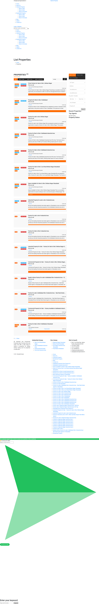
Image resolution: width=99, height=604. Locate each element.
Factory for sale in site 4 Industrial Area (38, 215)
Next (18, 338)
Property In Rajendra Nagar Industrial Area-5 (63, 425)
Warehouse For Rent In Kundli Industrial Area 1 (63, 371)
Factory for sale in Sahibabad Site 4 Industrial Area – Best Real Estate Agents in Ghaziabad (51, 293)
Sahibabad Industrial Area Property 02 (61, 363)
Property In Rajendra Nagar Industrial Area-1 (63, 419)
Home (17, 62)
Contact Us (55, 362)
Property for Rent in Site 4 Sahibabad (37, 100)
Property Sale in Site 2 (58, 428)
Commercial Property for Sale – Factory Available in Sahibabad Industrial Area (48, 308)
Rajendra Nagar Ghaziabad (59, 342)
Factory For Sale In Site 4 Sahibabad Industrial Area (64, 399)
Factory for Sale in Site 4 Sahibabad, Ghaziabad (40, 324)
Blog (54, 360)
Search (83, 109)
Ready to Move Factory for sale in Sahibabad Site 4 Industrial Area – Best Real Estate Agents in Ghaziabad (55, 277)
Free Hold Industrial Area (40, 350)
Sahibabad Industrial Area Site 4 (60, 365)
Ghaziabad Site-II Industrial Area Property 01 (63, 408)
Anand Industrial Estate (40, 348)
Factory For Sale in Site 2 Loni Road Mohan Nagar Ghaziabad (44, 166)
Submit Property (54, 0)
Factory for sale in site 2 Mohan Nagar (38, 116)
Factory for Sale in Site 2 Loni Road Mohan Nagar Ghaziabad (67, 388)
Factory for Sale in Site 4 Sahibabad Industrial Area (41, 150)
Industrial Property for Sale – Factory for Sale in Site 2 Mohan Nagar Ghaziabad (48, 246)
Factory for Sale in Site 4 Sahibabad (61, 397)
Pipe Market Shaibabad (58, 348)
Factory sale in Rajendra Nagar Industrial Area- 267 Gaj (65, 407)
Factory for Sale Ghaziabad (59, 383)
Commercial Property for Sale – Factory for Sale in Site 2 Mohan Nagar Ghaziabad (49, 262)
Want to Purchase (39, 79)
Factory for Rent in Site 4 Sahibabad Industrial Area (41, 133)
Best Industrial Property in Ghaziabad (61, 374)
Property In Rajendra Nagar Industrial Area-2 (63, 420)
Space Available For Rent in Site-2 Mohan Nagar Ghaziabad (43, 183)
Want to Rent (21, 79)
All (15, 79)
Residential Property (57, 359)
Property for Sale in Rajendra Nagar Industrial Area (64, 417)
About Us (55, 355)
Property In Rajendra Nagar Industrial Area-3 (63, 422)
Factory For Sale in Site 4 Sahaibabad (61, 396)
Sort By (54, 79)
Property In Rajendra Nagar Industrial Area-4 (63, 424)
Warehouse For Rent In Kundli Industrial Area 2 (63, 372)
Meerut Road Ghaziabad (58, 344)
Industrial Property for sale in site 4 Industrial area (41, 200)
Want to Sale (29, 79)
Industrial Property (57, 357)
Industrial (30, 88)
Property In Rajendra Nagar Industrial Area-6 (63, 427)
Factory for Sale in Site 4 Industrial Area (38, 231)
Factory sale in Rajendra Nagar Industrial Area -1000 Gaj (66, 405)
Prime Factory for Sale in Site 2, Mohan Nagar (40, 83)
